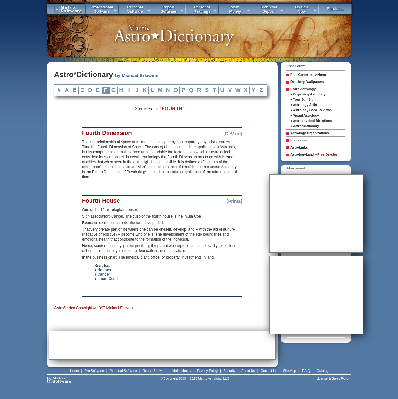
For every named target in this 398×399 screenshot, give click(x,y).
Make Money (181, 371)
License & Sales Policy (333, 378)
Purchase (335, 9)
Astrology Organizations (309, 133)
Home (74, 371)
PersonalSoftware (135, 9)
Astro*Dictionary (304, 126)
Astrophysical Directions (311, 120)
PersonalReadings (201, 9)
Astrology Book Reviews (311, 110)
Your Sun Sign (303, 99)
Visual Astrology (304, 115)
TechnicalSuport (268, 9)
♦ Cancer (102, 274)
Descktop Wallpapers (307, 82)
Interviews (298, 140)
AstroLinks (299, 147)
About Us (248, 371)
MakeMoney (235, 9)
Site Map (289, 371)
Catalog (322, 371)
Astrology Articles (305, 105)
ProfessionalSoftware (101, 9)
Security (230, 371)
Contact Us (269, 371)
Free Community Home (308, 74)
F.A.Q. (306, 371)
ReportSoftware (168, 9)
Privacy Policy (207, 371)
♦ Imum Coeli (106, 279)
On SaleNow (302, 9)
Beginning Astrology (308, 94)
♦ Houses (103, 270)
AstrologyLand (314, 154)
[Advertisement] (162, 345)
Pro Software (94, 371)
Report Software (154, 371)
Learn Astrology (303, 89)
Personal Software (123, 371)
